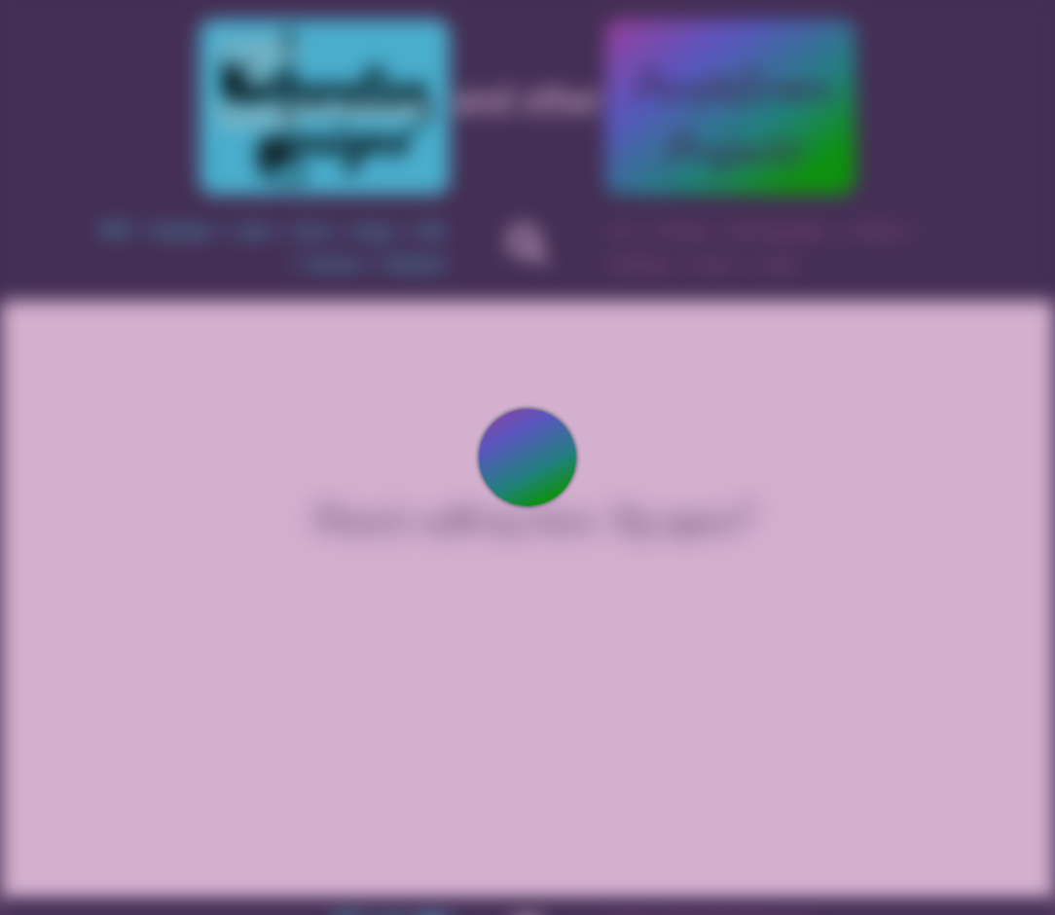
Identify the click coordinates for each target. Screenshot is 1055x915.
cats (253, 230)
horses (335, 263)
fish (431, 230)
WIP (115, 230)
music (712, 263)
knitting (638, 263)
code (778, 263)
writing (680, 230)
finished (415, 263)
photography (777, 230)
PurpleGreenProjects (731, 117)
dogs (374, 230)
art (620, 230)
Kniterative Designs (325, 107)
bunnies (184, 230)
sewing (875, 230)
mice (312, 230)
